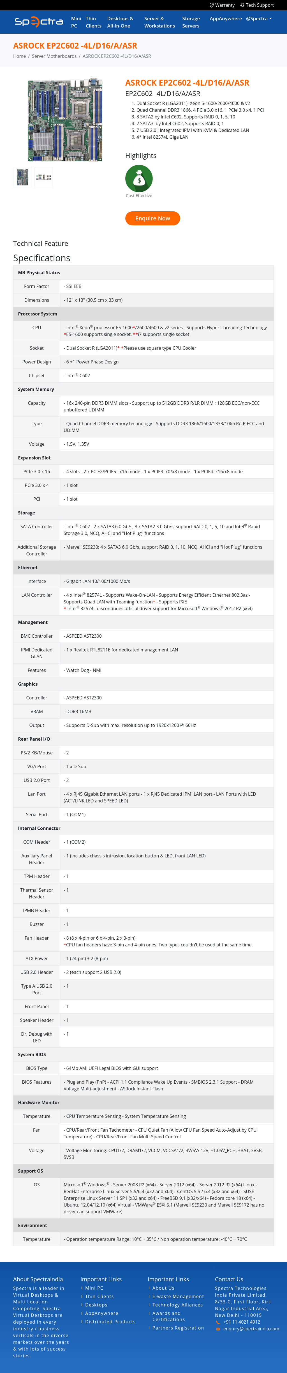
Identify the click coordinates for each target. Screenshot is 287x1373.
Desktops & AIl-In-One (120, 22)
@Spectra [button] (257, 18)
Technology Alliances (177, 1305)
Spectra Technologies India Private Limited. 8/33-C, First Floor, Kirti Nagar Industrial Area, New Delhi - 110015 (243, 1301)
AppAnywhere (226, 18)
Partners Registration (178, 1328)
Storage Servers (191, 22)
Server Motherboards (54, 56)
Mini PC (76, 22)
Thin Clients (93, 22)
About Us (163, 1288)
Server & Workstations (159, 22)
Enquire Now (152, 218)
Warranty (225, 5)
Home (19, 56)
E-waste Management (178, 1296)
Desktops (96, 1305)
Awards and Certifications (168, 1316)
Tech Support (260, 5)
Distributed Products (110, 1322)
